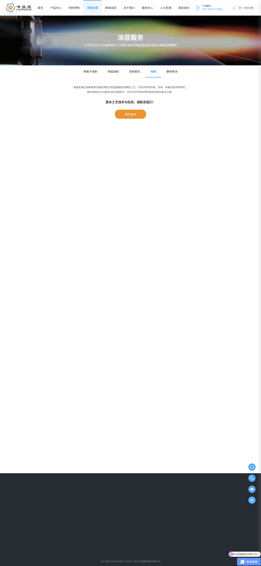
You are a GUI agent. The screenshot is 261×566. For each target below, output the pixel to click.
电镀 (153, 71)
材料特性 (74, 8)
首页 (40, 8)
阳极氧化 (134, 71)
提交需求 (130, 114)
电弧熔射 (113, 71)
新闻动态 (111, 8)
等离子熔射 (91, 71)
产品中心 (56, 8)
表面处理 (92, 8)
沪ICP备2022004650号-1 (113, 561)
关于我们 (129, 8)
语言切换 (247, 7)
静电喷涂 (172, 71)
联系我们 (184, 8)
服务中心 (147, 8)
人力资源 (165, 8)
